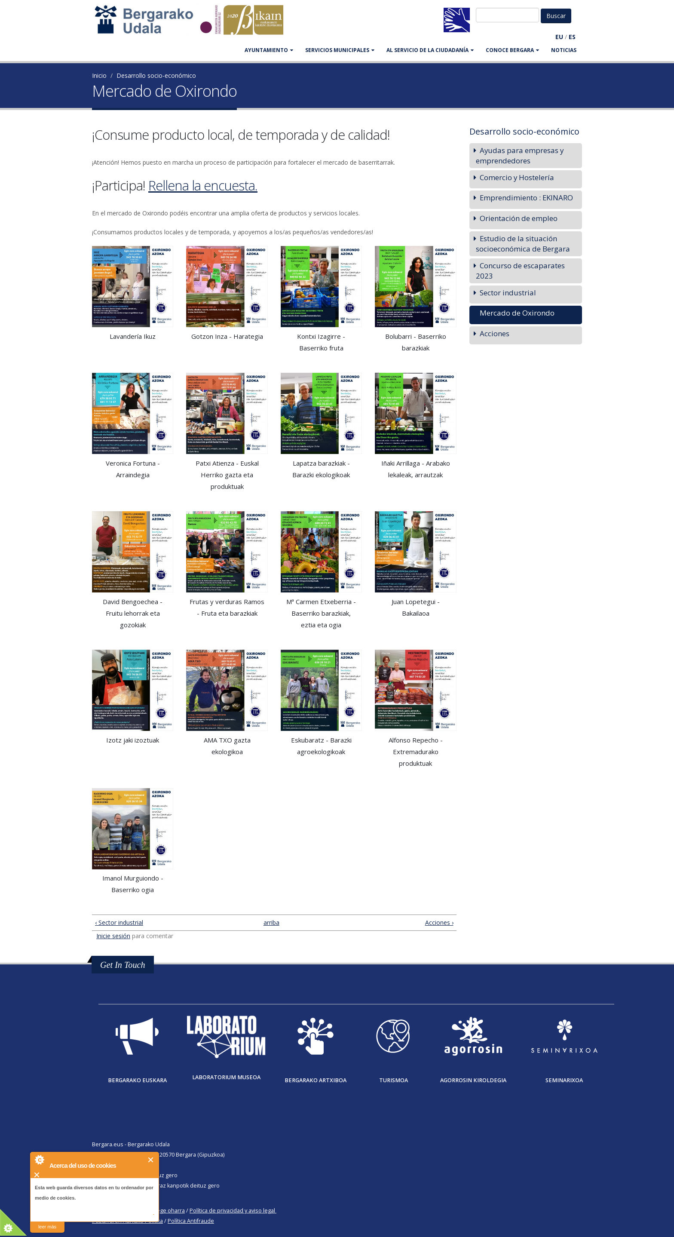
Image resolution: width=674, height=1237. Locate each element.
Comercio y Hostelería (517, 177)
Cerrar (151, 1160)
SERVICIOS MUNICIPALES (339, 50)
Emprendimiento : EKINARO (526, 198)
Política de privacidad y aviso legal (232, 1210)
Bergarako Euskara (137, 1080)
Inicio (99, 75)
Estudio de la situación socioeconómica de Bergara (523, 243)
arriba (270, 922)
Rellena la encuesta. (202, 185)
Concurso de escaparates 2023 (520, 271)
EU (559, 37)
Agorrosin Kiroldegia (473, 1080)
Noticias (563, 50)
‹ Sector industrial (119, 922)
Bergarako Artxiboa (315, 1080)
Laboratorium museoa (226, 1077)
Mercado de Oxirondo (517, 313)
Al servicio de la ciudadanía (430, 50)
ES (572, 37)
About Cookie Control (39, 1159)
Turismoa (393, 1080)
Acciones (494, 333)
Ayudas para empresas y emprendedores (520, 155)
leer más (47, 1226)
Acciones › (439, 922)
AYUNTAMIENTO (269, 50)
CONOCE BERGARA (512, 50)
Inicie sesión (113, 936)
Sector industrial (508, 293)
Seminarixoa (564, 1080)
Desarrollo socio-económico (156, 75)
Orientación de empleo (519, 218)
